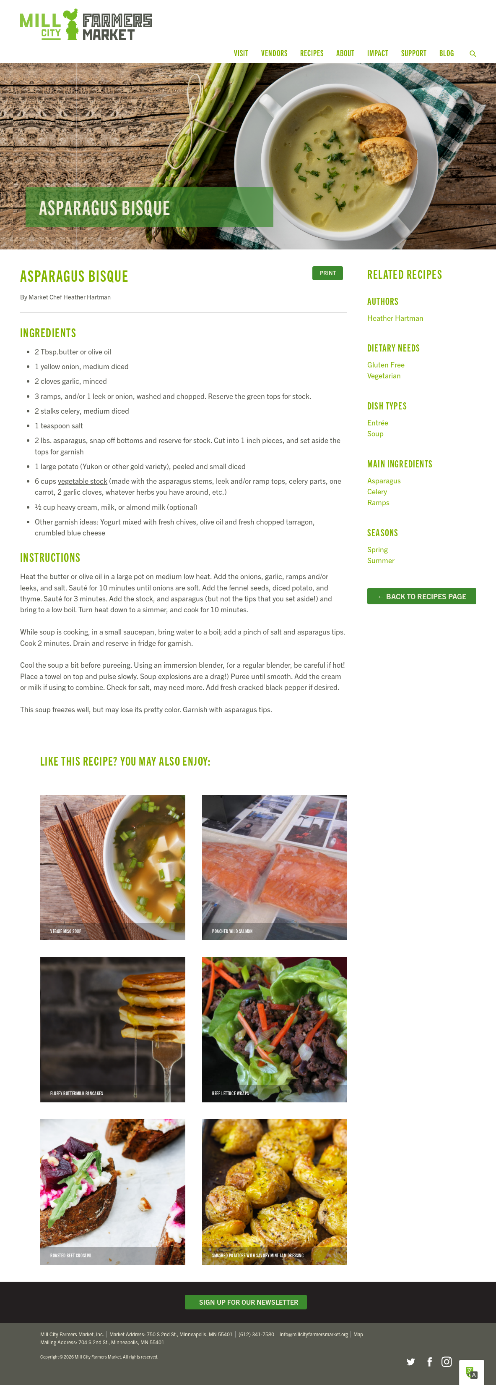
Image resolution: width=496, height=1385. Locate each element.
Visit (241, 52)
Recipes (312, 52)
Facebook (428, 1362)
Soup (375, 433)
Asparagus (384, 480)
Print (328, 272)
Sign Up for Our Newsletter (246, 1302)
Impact (378, 52)
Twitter (410, 1362)
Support (414, 52)
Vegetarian (384, 375)
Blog (446, 52)
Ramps (378, 502)
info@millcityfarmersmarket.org (314, 1334)
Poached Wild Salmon (274, 867)
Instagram (446, 1362)
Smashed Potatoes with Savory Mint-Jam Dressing (274, 1191)
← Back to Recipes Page (422, 596)
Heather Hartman (395, 318)
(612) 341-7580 (256, 1334)
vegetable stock (82, 480)
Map (358, 1334)
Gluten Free (386, 364)
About (345, 52)
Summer (381, 560)
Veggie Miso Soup (112, 867)
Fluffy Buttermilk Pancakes (112, 1029)
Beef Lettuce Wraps (274, 1029)
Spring (377, 549)
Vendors (274, 52)
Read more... (248, 156)
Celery (377, 491)
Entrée (377, 422)
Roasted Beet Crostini (112, 1191)
